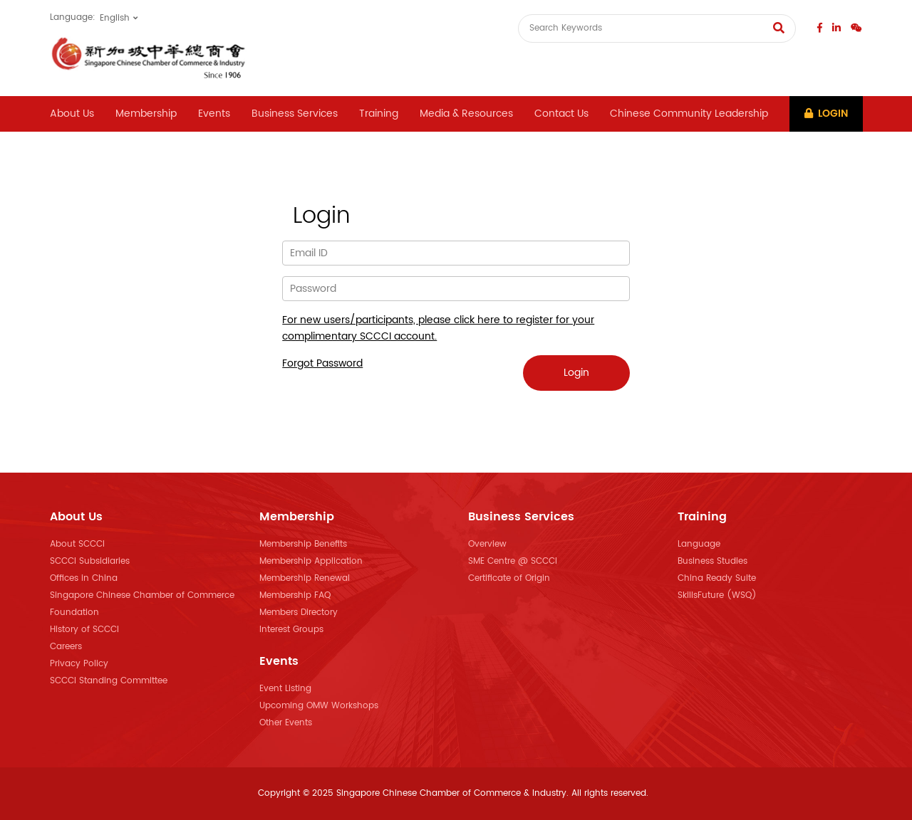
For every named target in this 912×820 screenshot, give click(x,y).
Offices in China (84, 578)
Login (826, 113)
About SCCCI (77, 544)
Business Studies (712, 561)
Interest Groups (291, 629)
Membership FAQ (295, 595)
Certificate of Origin (509, 578)
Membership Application (311, 561)
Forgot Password (322, 363)
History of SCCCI (84, 629)
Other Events (285, 723)
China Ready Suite (717, 578)
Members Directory (298, 612)
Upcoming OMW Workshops (318, 706)
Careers (66, 646)
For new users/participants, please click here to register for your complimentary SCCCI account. (438, 328)
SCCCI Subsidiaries (90, 561)
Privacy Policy (79, 664)
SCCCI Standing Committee (108, 681)
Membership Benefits (303, 544)
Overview (487, 544)
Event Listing (285, 688)
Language (699, 544)
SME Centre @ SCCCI (512, 561)
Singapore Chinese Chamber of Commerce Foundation (142, 604)
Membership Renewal (304, 578)
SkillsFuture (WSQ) (717, 595)
